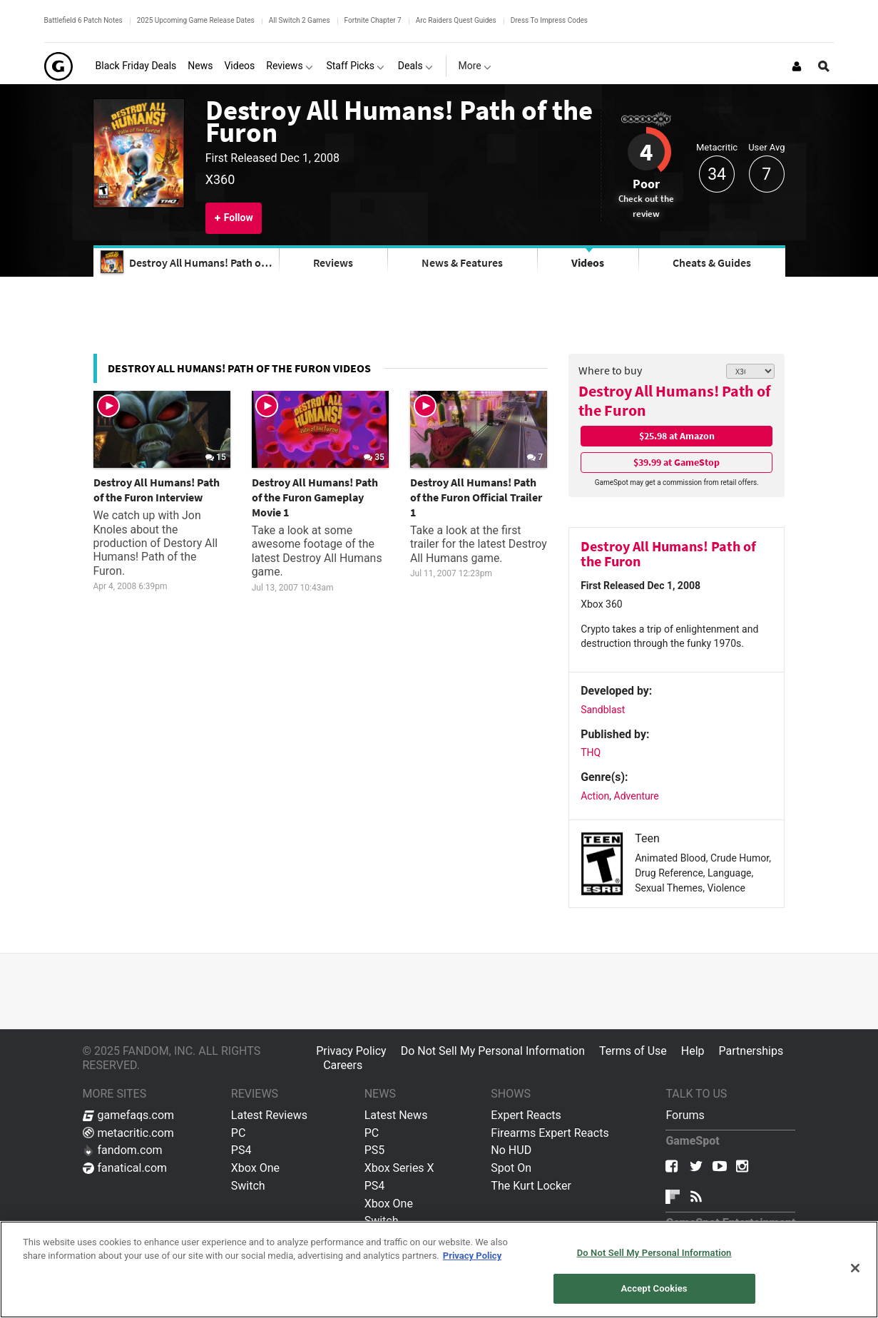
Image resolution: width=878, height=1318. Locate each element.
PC (238, 1133)
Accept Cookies (654, 1288)
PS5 (374, 1150)
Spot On (511, 1168)
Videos (587, 262)
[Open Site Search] (824, 66)
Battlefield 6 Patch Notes (83, 20)
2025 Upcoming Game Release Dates (196, 20)
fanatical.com (125, 1168)
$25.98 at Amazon (677, 435)
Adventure (636, 796)
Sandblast (603, 709)
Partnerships (751, 1051)
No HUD (511, 1150)
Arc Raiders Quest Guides (456, 20)
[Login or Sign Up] (796, 66)
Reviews (333, 262)
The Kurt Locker (531, 1185)
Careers (342, 1065)
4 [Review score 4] (646, 152)
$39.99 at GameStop (676, 462)
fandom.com (123, 1150)
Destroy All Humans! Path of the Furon (399, 121)
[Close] (855, 1268)
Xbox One (255, 1168)
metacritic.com (128, 1133)
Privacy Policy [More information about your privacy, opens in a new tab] (472, 1255)
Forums (684, 1115)
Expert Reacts (526, 1115)
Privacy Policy (351, 1051)
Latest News (396, 1115)
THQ (591, 752)
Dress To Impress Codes (549, 20)
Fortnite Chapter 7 (373, 20)
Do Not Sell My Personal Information (493, 1051)
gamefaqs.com (129, 1115)
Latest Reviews (269, 1115)
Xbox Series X (399, 1168)
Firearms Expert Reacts (549, 1133)
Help (693, 1051)
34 (717, 174)
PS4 (241, 1150)
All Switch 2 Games (299, 20)
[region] (439, 1269)
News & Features (462, 262)
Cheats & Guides (712, 262)
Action (595, 796)
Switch (248, 1185)
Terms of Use (633, 1051)
